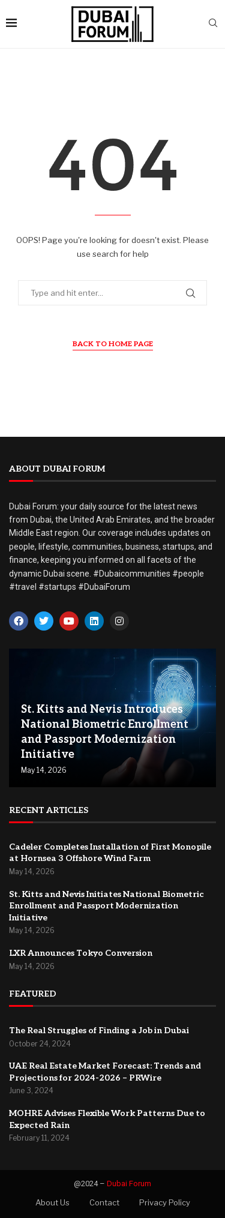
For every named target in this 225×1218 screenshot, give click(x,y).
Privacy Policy (164, 1202)
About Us (52, 1202)
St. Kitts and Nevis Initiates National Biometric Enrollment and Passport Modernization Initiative (106, 906)
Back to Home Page (113, 344)
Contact (104, 1202)
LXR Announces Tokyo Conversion (80, 953)
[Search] (213, 24)
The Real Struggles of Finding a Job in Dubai (99, 1030)
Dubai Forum (129, 1183)
